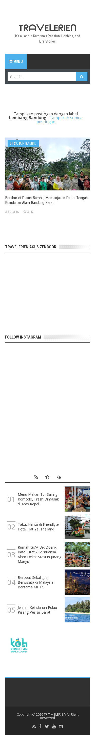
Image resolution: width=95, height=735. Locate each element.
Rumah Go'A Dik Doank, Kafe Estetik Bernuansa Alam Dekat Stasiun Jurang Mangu (39, 554)
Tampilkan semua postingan (59, 119)
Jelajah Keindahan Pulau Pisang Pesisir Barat (37, 610)
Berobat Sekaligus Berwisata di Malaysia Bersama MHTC (35, 582)
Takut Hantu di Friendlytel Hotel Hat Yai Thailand (39, 526)
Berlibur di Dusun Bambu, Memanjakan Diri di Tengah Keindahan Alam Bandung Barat (46, 200)
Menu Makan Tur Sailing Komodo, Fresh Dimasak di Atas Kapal (38, 499)
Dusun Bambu (23, 143)
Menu (16, 62)
